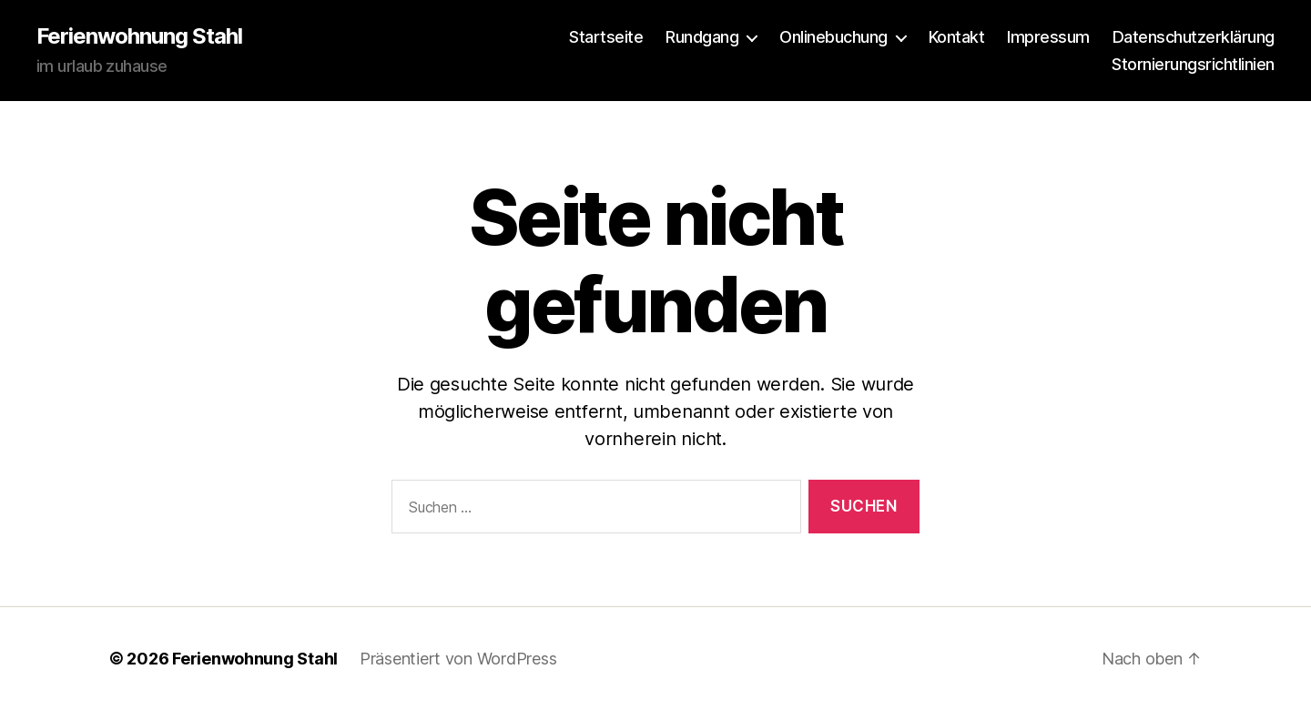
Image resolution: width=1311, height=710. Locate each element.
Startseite (606, 36)
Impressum (1048, 36)
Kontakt (957, 36)
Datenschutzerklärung (1194, 36)
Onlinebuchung (833, 36)
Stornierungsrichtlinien (1193, 64)
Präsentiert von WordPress (458, 658)
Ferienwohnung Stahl (139, 36)
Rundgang (702, 36)
